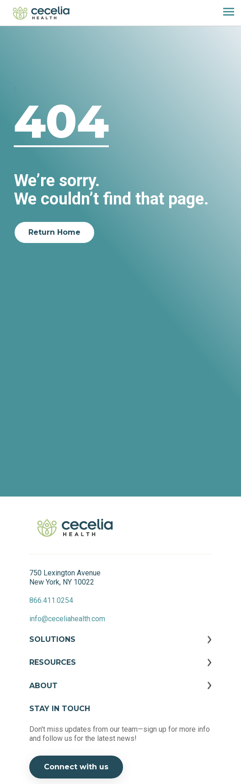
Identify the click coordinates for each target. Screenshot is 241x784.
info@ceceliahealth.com (67, 618)
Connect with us (76, 766)
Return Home (54, 232)
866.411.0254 (51, 600)
